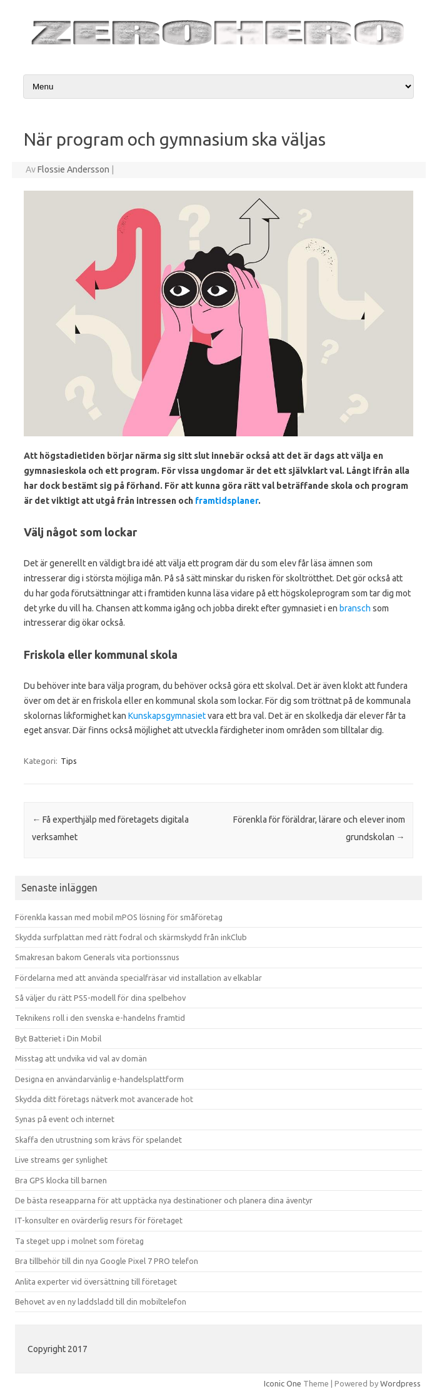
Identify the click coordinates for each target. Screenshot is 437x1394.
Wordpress (400, 1383)
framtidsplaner (226, 501)
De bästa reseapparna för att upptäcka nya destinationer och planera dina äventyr (164, 1200)
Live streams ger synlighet (61, 1159)
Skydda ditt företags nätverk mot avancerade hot (104, 1099)
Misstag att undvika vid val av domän (81, 1058)
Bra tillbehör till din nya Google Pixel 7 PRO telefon (106, 1260)
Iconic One (282, 1383)
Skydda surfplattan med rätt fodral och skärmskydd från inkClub (131, 937)
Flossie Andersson (73, 169)
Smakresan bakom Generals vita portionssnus (97, 957)
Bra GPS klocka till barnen (61, 1180)
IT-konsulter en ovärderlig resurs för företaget (99, 1220)
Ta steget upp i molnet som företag (79, 1240)
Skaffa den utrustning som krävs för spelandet (98, 1139)
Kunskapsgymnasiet (167, 716)
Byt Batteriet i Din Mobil (58, 1038)
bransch (355, 608)
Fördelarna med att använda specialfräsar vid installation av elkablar (138, 977)
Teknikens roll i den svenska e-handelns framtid (100, 1017)
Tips (69, 760)
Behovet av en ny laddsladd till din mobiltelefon (100, 1301)
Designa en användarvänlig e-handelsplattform (99, 1079)
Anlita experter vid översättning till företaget (96, 1281)
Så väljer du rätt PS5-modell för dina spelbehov (100, 997)
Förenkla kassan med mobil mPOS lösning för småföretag (119, 917)
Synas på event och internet (64, 1119)
